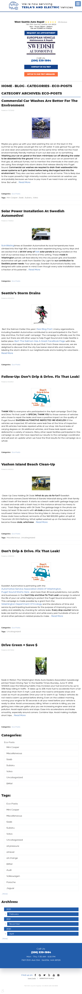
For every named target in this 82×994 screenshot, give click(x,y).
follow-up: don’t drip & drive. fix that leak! (40, 376)
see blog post (44, 329)
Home (6, 86)
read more (24, 182)
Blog (20, 86)
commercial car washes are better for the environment (39, 103)
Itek (37, 252)
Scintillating (7, 245)
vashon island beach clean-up (28, 464)
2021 (8, 919)
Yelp (49, 975)
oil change (12, 858)
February (14, 914)
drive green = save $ (19, 645)
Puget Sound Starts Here (15, 592)
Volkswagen (13, 876)
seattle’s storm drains (20, 293)
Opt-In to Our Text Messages (41, 74)
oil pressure (12, 846)
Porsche (11, 882)
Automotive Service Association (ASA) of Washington (31, 589)
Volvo (35, 198)
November (14, 924)
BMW (9, 783)
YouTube (53, 975)
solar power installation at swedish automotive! (32, 213)
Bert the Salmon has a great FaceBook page (39, 341)
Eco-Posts (62, 86)
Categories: (11, 735)
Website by (46, 978)
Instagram (58, 975)
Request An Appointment (41, 33)
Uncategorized (28, 538)
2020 (8, 929)
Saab (21, 198)
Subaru (28, 198)
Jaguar (10, 888)
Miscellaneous (13, 538)
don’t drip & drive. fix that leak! (30, 551)
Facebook (35, 975)
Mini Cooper (12, 198)
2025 (8, 909)
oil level (10, 852)
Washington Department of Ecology (21, 604)
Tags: (6, 795)
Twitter (44, 975)
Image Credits (32, 978)
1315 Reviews (62, 22)
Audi (8, 870)
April (11, 934)
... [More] (4, 894)
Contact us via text (41, 67)
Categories (38, 86)
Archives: (9, 902)
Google (40, 975)
